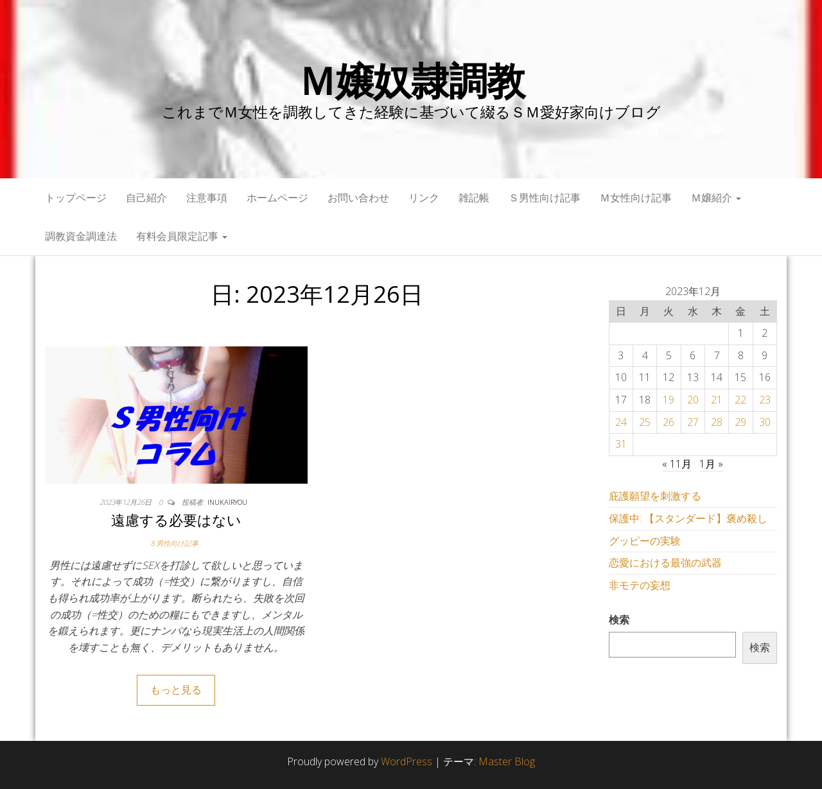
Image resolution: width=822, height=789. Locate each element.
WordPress (406, 761)
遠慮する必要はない (176, 519)
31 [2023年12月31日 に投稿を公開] (621, 444)
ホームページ (277, 198)
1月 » (711, 464)
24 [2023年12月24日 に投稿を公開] (621, 422)
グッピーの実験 (645, 541)
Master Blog (506, 761)
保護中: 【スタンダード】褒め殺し (688, 518)
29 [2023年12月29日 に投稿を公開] (740, 422)
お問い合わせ (358, 198)
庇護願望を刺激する (655, 496)
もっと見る (176, 690)
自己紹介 (146, 198)
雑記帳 (474, 198)
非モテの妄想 (639, 585)
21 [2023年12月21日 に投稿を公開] (716, 400)
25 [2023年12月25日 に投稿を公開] (645, 422)
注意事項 (206, 198)
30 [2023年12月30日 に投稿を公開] (765, 422)
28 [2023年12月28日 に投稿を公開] (716, 422)
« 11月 (677, 464)
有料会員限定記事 (181, 236)
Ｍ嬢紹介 (716, 198)
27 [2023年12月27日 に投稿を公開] (693, 422)
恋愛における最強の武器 (665, 563)
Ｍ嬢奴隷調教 (411, 80)
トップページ (76, 198)
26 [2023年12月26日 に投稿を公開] (668, 422)
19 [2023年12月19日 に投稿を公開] (668, 400)
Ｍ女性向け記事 (636, 198)
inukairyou (227, 502)
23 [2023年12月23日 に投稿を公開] (765, 400)
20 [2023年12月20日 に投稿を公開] (693, 400)
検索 (619, 620)
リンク (423, 198)
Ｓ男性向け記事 (545, 198)
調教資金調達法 (81, 236)
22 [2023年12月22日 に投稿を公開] (740, 400)
